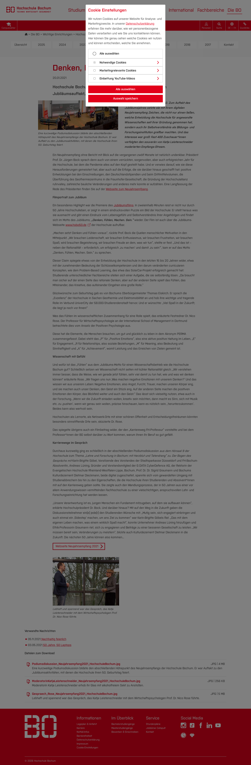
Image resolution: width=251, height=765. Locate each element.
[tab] (126, 62)
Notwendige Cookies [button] (113, 62)
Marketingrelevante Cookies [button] (118, 70)
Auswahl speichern (125, 98)
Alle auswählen (109, 53)
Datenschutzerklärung (140, 23)
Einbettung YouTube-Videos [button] (117, 78)
